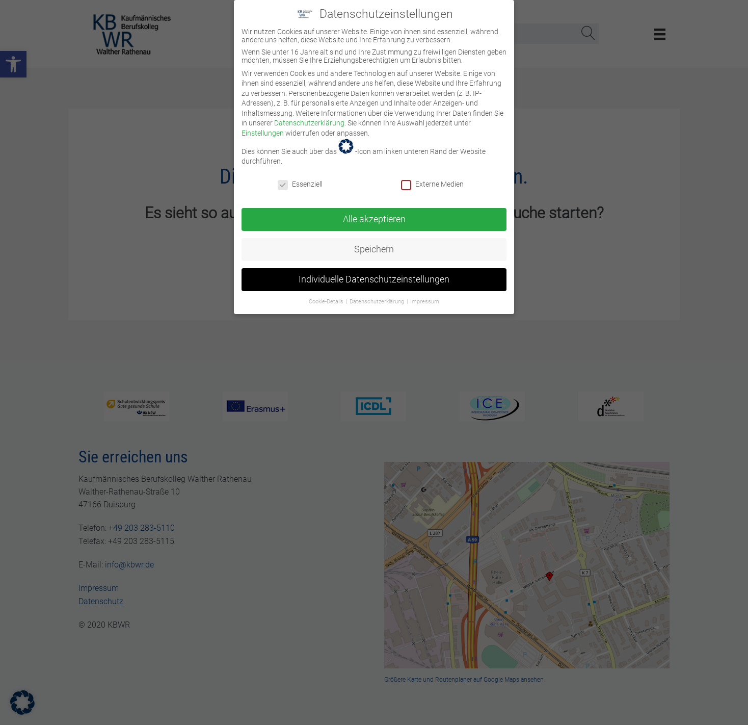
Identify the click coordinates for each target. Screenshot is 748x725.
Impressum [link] (424, 292)
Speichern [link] (374, 240)
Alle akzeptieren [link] (374, 210)
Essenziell (300, 175)
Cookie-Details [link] (327, 292)
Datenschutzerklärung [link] (309, 114)
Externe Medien (432, 175)
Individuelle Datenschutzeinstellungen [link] (374, 270)
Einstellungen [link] (263, 124)
